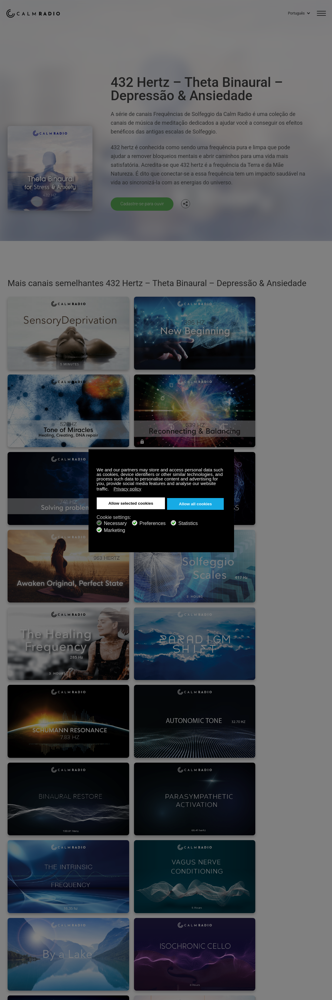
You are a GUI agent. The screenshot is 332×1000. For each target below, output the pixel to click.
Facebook (282, 902)
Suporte (13, 903)
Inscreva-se (87, 903)
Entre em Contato (164, 903)
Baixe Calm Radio (164, 913)
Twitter (302, 902)
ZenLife (84, 913)
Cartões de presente (25, 913)
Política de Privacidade (98, 932)
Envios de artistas (93, 922)
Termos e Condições (25, 932)
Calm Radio (37, 12)
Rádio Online (18, 922)
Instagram (322, 902)
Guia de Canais (162, 922)
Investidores (159, 932)
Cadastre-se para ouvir (144, 203)
